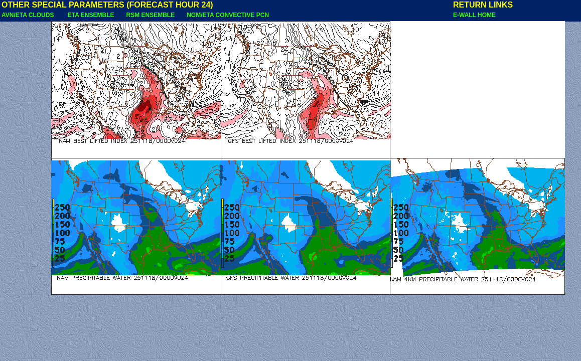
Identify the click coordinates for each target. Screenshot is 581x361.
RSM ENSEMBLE (150, 15)
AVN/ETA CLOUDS (29, 15)
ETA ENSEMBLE (91, 15)
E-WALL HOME (474, 15)
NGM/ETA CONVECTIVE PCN (228, 15)
